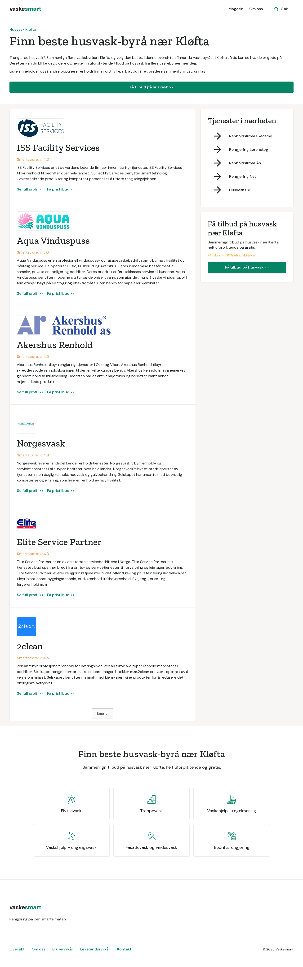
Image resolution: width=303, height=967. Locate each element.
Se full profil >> (30, 189)
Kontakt (124, 949)
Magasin (236, 8)
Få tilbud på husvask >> (151, 87)
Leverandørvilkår (95, 949)
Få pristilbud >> (61, 189)
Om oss (256, 8)
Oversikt (17, 949)
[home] (25, 9)
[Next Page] (102, 713)
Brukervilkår (62, 949)
